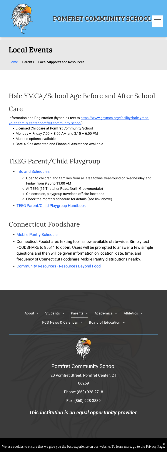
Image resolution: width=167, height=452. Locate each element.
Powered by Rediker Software (110, 444)
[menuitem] (31, 313)
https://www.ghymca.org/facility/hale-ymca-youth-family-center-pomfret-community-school (79, 120)
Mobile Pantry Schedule (37, 235)
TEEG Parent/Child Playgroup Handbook (51, 206)
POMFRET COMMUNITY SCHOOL (102, 18)
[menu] (157, 21)
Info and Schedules (33, 172)
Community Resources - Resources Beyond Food (59, 266)
